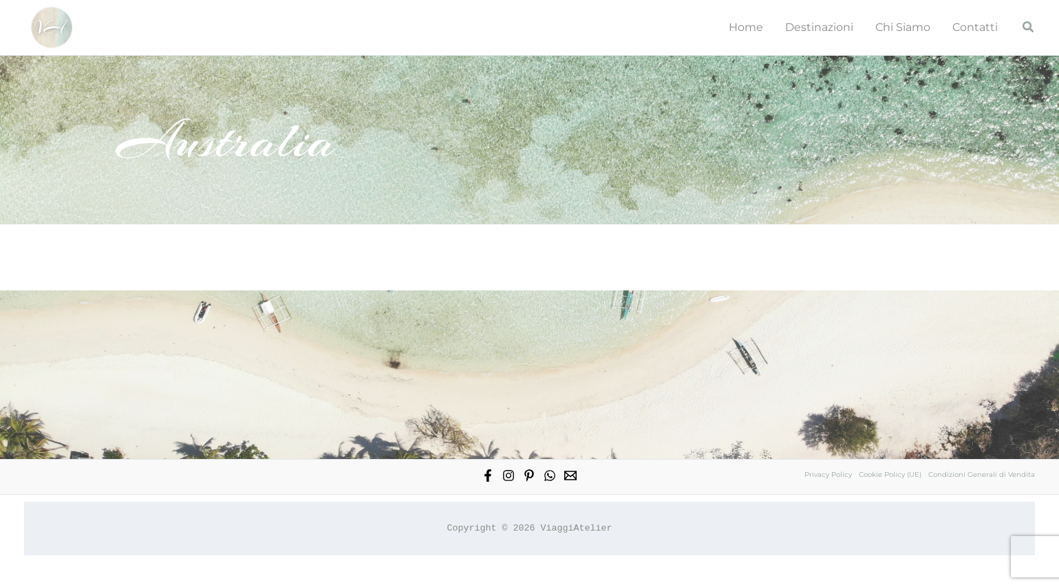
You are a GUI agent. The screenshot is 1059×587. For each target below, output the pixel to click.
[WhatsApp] (550, 475)
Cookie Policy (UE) (890, 474)
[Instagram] (508, 475)
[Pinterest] (529, 475)
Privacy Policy (828, 474)
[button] (1029, 27)
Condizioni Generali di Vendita (981, 474)
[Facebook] (488, 475)
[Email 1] (570, 475)
